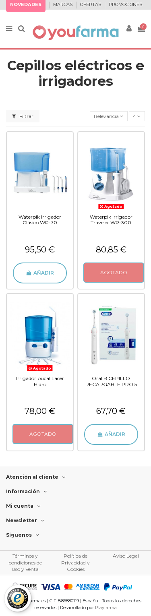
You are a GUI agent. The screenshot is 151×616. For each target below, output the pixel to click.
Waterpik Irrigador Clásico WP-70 (40, 219)
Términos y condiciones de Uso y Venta (25, 563)
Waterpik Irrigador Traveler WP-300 (111, 219)
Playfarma (106, 607)
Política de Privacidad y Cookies (75, 563)
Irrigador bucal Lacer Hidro (40, 381)
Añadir (40, 273)
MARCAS (63, 4)
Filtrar (22, 116)
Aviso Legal (126, 556)
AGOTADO (113, 272)
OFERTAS (91, 4)
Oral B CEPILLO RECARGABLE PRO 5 (111, 381)
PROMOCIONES (125, 4)
